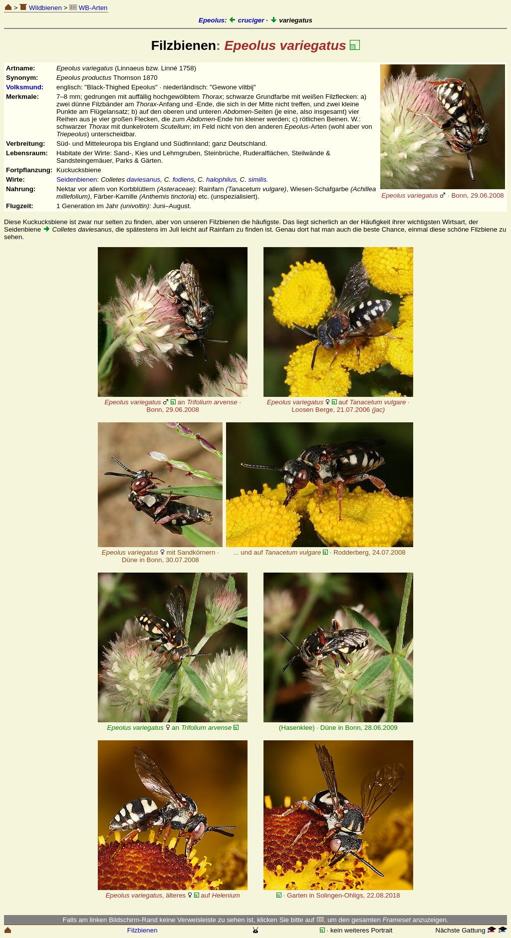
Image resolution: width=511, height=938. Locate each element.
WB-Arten (88, 7)
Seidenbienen (76, 179)
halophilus (221, 179)
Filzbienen (142, 930)
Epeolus (212, 20)
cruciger (246, 20)
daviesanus (143, 179)
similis (257, 179)
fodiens (183, 179)
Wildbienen (40, 7)
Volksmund (23, 87)
